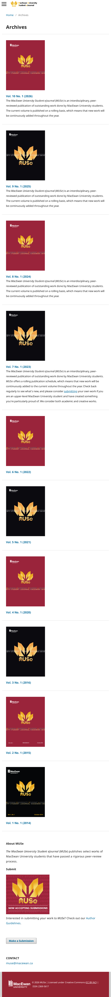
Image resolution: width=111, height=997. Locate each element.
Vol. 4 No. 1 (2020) (18, 612)
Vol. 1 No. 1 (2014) (18, 823)
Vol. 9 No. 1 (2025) (18, 186)
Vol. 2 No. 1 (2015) (18, 753)
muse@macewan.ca (19, 963)
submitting (70, 391)
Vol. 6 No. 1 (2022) (18, 472)
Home (9, 15)
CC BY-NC (91, 982)
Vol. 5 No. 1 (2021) (18, 542)
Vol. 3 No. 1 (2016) (18, 682)
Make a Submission (21, 941)
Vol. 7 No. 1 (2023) (18, 367)
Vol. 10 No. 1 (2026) (19, 96)
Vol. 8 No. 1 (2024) (18, 276)
